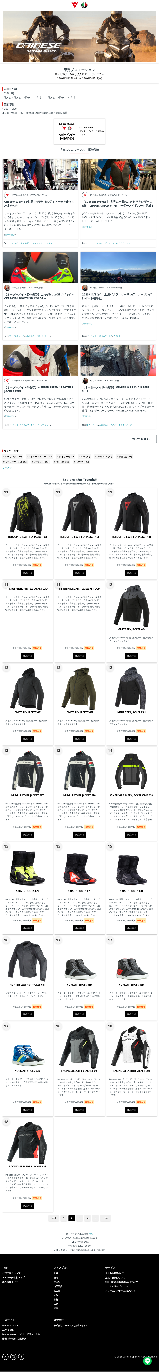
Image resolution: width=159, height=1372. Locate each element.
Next (105, 1218)
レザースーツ (108, 243)
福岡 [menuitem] (56, 1308)
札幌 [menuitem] (56, 1273)
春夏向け (125, 457)
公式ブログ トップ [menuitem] (11, 1273)
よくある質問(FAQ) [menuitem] (114, 1273)
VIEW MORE (141, 439)
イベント (117, 336)
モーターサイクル (94, 243)
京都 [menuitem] (56, 1299)
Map (91, 1234)
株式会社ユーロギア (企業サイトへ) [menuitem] (71, 1325)
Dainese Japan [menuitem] (10, 1325)
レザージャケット (32, 243)
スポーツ (82, 462)
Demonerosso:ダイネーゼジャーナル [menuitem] (21, 1334)
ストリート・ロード (40, 457)
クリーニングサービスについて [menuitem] (120, 1291)
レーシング (41, 462)
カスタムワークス (16, 243)
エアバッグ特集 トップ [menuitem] (13, 1277)
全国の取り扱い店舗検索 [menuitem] (14, 1339)
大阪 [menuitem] (56, 1295)
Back (54, 1218)
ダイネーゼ (45, 336)
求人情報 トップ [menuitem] (10, 1282)
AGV (85, 457)
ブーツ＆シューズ (16, 336)
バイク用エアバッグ (123, 425)
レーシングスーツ (48, 243)
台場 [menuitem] (56, 1278)
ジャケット (14, 425)
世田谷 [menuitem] (57, 1282)
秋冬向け (62, 462)
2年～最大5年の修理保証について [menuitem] (121, 1282)
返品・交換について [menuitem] (115, 1278)
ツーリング (91, 336)
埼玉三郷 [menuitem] (58, 1286)
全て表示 (7, 468)
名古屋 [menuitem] (57, 1291)
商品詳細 (27, 573)
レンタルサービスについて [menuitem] (118, 1286)
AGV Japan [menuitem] (8, 1330)
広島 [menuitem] (56, 1304)
